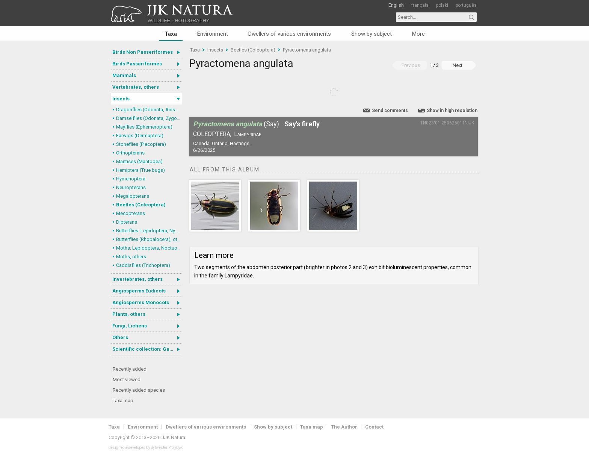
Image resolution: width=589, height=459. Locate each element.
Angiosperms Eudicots (139, 291)
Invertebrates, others (137, 279)
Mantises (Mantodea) (139, 161)
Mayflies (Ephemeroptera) (144, 127)
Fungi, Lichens (129, 326)
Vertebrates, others (135, 87)
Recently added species (139, 390)
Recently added (129, 369)
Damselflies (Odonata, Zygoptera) (149, 118)
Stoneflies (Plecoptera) (141, 144)
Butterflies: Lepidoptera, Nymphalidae (149, 230)
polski (442, 5)
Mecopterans (130, 213)
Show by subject (371, 33)
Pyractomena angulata (307, 50)
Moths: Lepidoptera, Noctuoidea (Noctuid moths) (149, 248)
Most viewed (126, 379)
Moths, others (131, 256)
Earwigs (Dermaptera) (139, 135)
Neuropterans (131, 187)
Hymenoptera (130, 179)
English (396, 5)
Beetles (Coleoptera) (141, 205)
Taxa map (123, 400)
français (420, 5)
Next (457, 65)
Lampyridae (247, 134)
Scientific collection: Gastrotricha (147, 349)
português (466, 5)
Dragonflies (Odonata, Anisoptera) (149, 109)
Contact (374, 427)
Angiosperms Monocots (140, 302)
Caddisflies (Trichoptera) (143, 265)
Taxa (171, 33)
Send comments (390, 110)
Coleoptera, (212, 134)
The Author (344, 427)
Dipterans (126, 222)
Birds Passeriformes (137, 64)
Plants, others (128, 314)
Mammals (124, 75)
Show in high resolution (452, 110)
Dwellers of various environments (289, 33)
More (418, 33)
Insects (121, 98)
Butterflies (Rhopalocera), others (149, 239)
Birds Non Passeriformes (142, 52)
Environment (212, 33)
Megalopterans (132, 196)
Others (120, 337)
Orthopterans (130, 153)
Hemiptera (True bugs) (140, 170)
